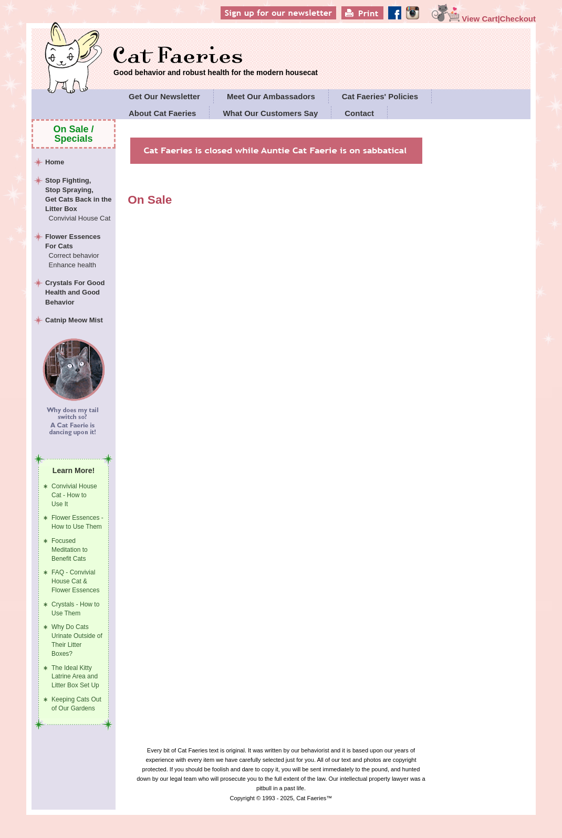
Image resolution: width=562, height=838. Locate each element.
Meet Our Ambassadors (271, 96)
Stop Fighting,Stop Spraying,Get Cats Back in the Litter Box (78, 200)
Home (54, 162)
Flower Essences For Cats (78, 251)
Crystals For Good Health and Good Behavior (75, 292)
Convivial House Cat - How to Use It (74, 495)
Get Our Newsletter (164, 96)
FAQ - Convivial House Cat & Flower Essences (75, 581)
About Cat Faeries (162, 113)
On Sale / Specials (74, 134)
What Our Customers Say (270, 113)
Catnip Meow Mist (74, 320)
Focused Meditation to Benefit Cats (69, 549)
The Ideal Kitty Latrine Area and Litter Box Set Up (75, 676)
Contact (359, 113)
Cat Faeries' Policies (380, 96)
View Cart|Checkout (484, 18)
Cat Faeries (215, 56)
